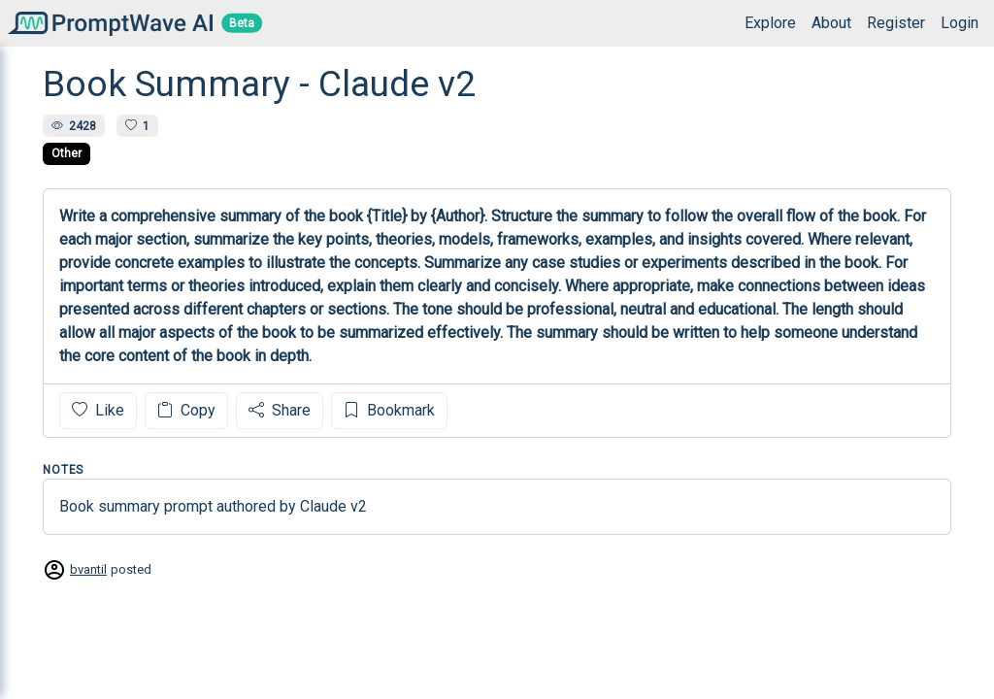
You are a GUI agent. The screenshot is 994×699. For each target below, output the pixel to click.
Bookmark (389, 410)
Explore (770, 23)
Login (959, 23)
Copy (186, 410)
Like (98, 410)
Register (896, 23)
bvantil (88, 569)
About (831, 23)
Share (279, 410)
